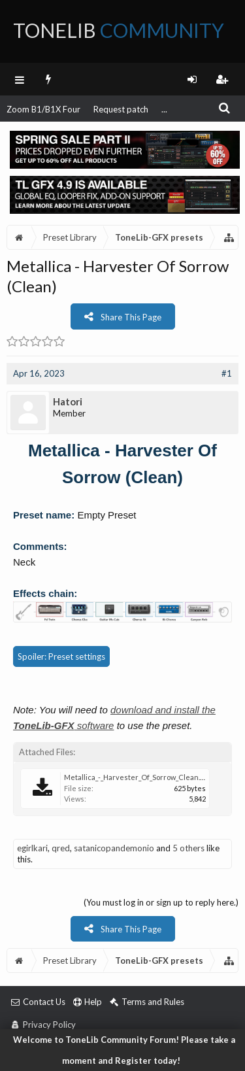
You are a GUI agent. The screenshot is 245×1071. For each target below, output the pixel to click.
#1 (226, 373)
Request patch (120, 109)
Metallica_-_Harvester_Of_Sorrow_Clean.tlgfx (139, 777)
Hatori (67, 401)
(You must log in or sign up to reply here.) (161, 902)
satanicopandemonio (114, 848)
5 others (188, 848)
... (164, 109)
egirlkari (32, 848)
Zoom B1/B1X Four (43, 109)
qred (61, 848)
